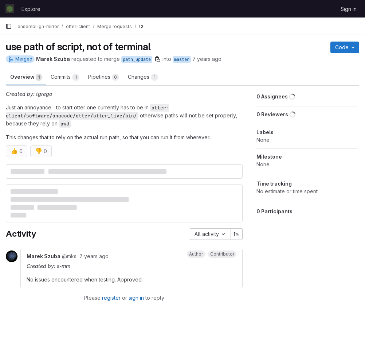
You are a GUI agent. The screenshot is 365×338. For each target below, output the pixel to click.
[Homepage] (10, 9)
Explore (30, 9)
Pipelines (103, 77)
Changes (143, 77)
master (181, 59)
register (111, 298)
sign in (136, 298)
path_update (137, 59)
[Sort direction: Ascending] (237, 234)
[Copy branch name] (157, 59)
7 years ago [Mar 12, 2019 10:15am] (206, 59)
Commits (65, 77)
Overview (26, 77)
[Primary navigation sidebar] (9, 26)
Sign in (349, 9)
